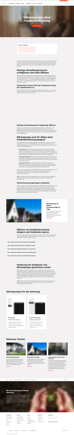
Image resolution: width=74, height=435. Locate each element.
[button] (65, 380)
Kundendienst (28, 3)
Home (7, 379)
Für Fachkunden (11, 3)
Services (22, 3)
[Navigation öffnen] (4, 3)
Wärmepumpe (28, 79)
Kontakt (34, 3)
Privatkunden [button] (39, 3)
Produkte (17, 3)
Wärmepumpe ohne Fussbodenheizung (30, 379)
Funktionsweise (50, 90)
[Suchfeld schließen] (65, 3)
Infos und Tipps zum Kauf (18, 379)
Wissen (11, 379)
